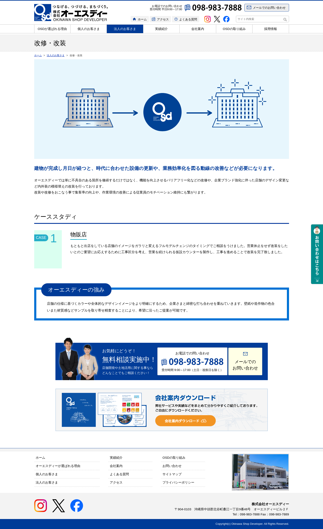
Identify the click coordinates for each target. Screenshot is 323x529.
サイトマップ (172, 474)
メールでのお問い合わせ (269, 7)
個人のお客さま (89, 29)
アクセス (163, 19)
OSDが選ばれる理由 (52, 29)
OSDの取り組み (234, 29)
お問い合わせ (172, 466)
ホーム (142, 19)
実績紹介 (161, 29)
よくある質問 (188, 19)
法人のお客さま (125, 29)
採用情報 (270, 29)
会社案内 (197, 29)
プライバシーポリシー (178, 482)
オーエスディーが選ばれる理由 (58, 466)
